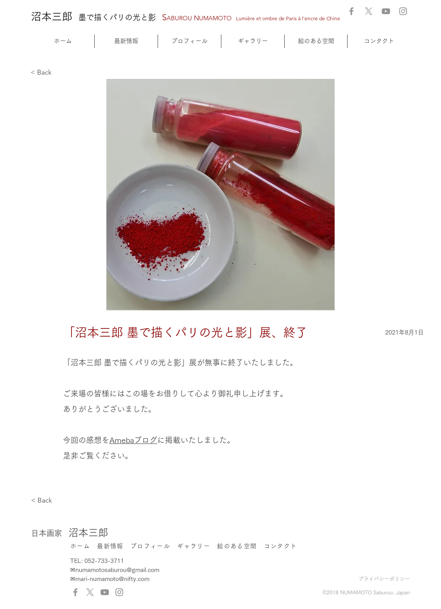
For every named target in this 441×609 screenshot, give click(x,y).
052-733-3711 (104, 561)
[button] (252, 41)
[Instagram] (403, 11)
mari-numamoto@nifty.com (112, 579)
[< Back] (59, 72)
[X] (368, 11)
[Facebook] (351, 11)
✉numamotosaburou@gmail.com (114, 570)
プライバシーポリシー (384, 578)
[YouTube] (386, 11)
